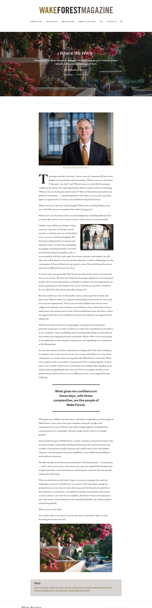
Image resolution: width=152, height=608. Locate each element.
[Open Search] (121, 21)
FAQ (101, 21)
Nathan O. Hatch (105, 587)
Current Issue (36, 21)
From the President (91, 587)
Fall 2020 (68, 74)
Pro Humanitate (62, 590)
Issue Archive (51, 21)
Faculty (61, 587)
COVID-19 (53, 587)
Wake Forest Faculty (82, 590)
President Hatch (48, 590)
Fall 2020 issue (77, 587)
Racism (71, 590)
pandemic (38, 590)
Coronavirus (43, 587)
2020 (36, 587)
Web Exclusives (67, 21)
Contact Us (112, 21)
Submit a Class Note (87, 21)
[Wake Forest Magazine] (76, 11)
